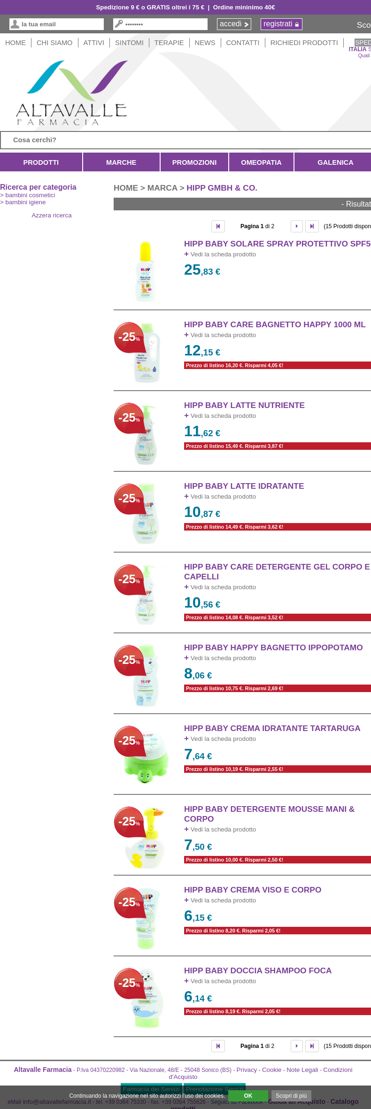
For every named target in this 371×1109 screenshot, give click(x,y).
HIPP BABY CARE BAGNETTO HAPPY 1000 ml (275, 324)
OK (248, 1096)
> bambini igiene (23, 202)
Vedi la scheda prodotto (220, 254)
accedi (230, 24)
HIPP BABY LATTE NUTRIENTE (244, 405)
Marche (121, 162)
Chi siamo (55, 42)
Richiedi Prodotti (304, 42)
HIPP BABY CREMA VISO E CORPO (252, 889)
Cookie (272, 1069)
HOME (15, 42)
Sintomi (129, 42)
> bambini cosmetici (27, 195)
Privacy (247, 1069)
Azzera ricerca (51, 215)
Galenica (335, 162)
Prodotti (41, 162)
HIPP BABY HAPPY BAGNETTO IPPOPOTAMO (273, 647)
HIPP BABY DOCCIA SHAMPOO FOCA (258, 970)
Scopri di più (291, 1096)
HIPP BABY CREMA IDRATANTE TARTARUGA (272, 728)
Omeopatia (261, 162)
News (205, 42)
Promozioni (194, 162)
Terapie (169, 42)
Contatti (243, 42)
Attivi (94, 42)
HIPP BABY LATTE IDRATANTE (244, 486)
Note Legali (302, 1069)
